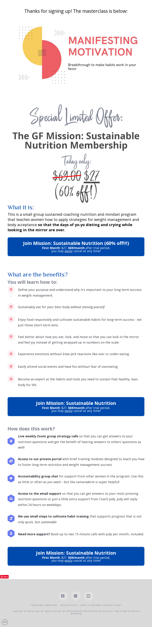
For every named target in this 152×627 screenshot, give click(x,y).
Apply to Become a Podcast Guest (101, 605)
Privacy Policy (69, 605)
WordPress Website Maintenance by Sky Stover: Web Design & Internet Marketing (101, 612)
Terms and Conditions (44, 605)
